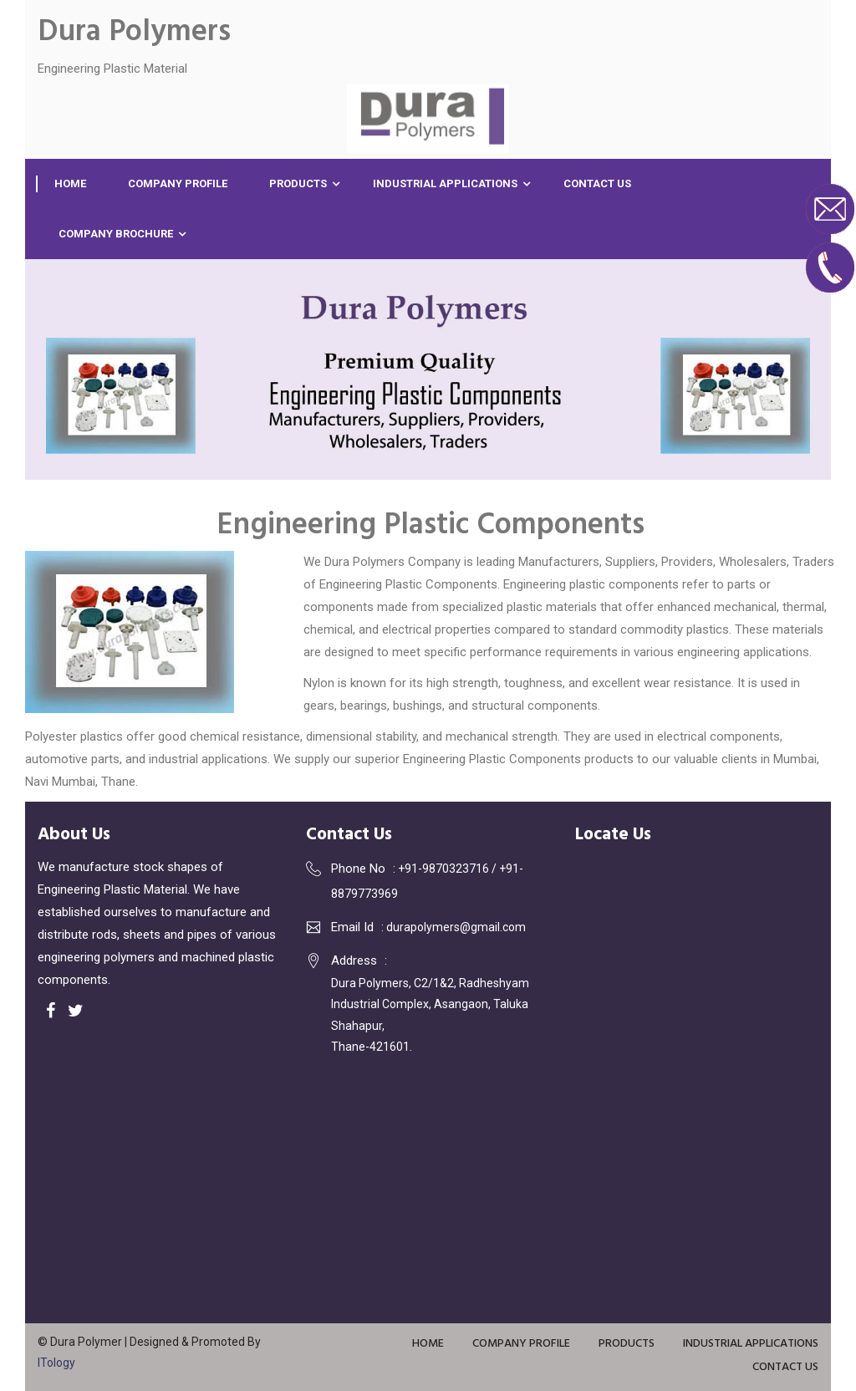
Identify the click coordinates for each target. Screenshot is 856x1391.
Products (298, 183)
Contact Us (597, 183)
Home (70, 183)
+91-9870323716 (445, 868)
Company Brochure (116, 233)
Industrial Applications (445, 183)
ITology (56, 1362)
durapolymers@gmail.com (456, 927)
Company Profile (177, 183)
